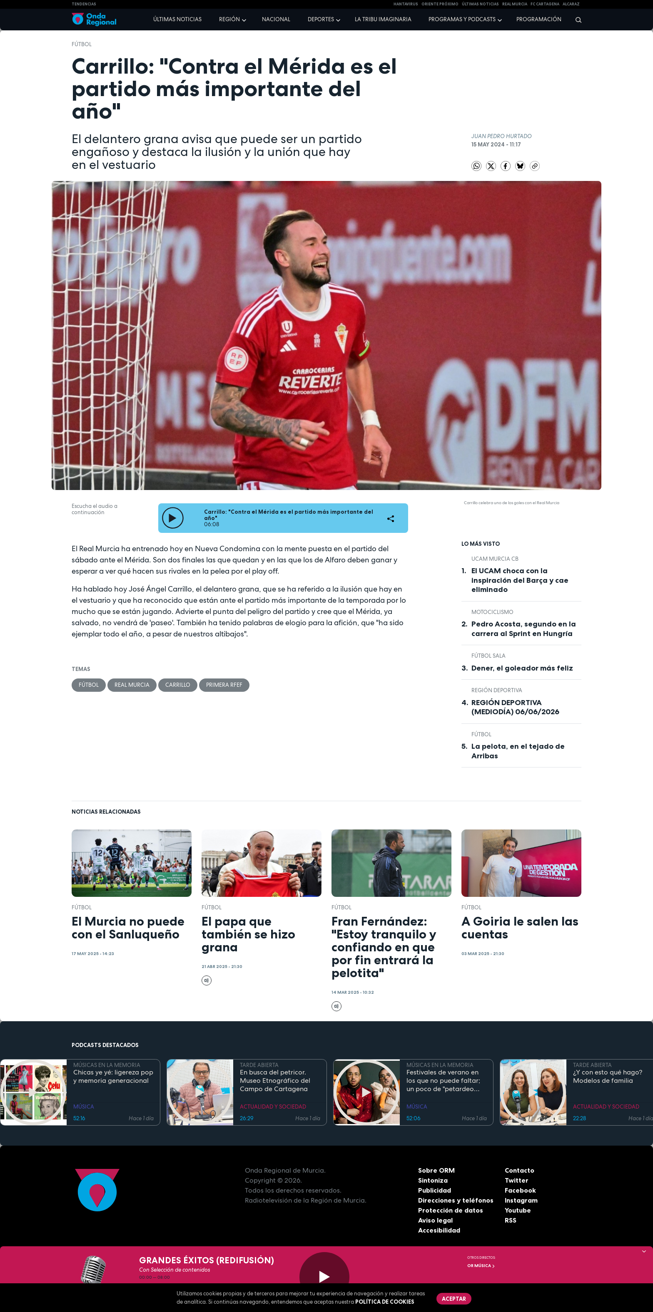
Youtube (518, 1210)
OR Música (481, 1265)
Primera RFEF (224, 684)
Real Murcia (514, 4)
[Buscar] (575, 20)
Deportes (321, 19)
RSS (510, 1220)
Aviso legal (435, 1220)
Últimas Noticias (480, 4)
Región (229, 19)
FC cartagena (545, 4)
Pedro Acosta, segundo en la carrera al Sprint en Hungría (523, 628)
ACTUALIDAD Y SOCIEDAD (273, 1106)
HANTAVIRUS (406, 4)
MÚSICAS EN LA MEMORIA (106, 1065)
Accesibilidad (439, 1230)
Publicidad (434, 1190)
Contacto (519, 1170)
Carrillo (177, 684)
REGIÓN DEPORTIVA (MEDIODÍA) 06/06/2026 (515, 707)
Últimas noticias (177, 19)
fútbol (82, 44)
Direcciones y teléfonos (456, 1200)
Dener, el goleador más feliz (522, 668)
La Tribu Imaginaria (383, 19)
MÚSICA (83, 1106)
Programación (538, 19)
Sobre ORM (436, 1170)
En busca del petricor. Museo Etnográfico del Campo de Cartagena (275, 1080)
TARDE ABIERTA (259, 1065)
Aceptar (454, 1298)
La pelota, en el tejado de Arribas (518, 751)
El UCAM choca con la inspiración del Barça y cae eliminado (519, 580)
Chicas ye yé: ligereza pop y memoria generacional (113, 1076)
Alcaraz (571, 4)
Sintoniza (433, 1180)
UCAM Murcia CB (494, 558)
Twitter (516, 1180)
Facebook (520, 1190)
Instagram (521, 1200)
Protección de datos (450, 1210)
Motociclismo (492, 612)
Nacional (276, 19)
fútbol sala (488, 655)
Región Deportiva (496, 690)
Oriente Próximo (440, 4)
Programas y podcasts (462, 19)
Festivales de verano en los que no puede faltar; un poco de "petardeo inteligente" (443, 1080)
